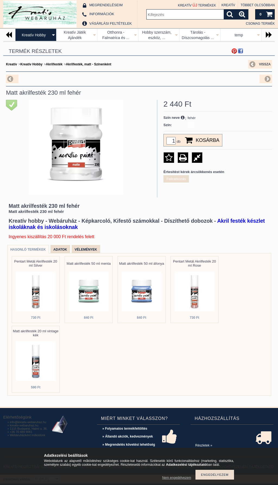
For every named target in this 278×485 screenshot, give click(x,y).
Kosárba (207, 140)
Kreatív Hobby (34, 35)
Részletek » (203, 445)
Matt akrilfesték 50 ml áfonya (141, 263)
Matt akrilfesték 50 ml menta (89, 263)
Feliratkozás (176, 179)
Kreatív (11, 64)
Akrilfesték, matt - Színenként (88, 64)
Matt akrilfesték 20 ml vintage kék (35, 333)
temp (239, 35)
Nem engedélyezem (176, 478)
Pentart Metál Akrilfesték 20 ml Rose (194, 263)
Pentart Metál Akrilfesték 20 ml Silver (35, 263)
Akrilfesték (54, 64)
